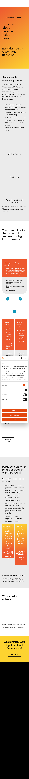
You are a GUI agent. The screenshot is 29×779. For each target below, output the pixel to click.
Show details (20, 405)
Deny (14, 419)
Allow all (14, 410)
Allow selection (14, 415)
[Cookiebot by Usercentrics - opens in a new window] (20, 358)
